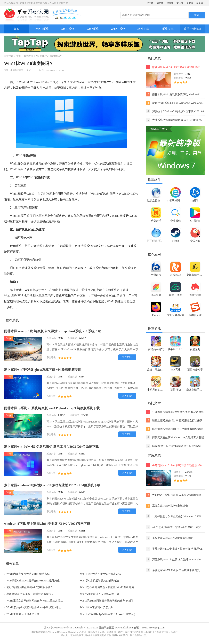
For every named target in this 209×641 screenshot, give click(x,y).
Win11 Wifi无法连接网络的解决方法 (100, 573)
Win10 (39, 82)
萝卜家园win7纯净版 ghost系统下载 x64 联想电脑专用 (42, 369)
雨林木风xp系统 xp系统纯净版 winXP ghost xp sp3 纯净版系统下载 (52, 408)
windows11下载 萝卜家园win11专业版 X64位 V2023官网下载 (47, 523)
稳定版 (160, 3)
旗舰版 (170, 3)
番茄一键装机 (193, 27)
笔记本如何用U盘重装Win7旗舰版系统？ (29, 587)
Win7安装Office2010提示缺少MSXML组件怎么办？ (35, 580)
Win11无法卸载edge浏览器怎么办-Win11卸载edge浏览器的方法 (116, 614)
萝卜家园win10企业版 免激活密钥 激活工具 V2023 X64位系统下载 (51, 446)
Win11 (23, 82)
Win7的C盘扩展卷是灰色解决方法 (99, 580)
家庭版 (199, 3)
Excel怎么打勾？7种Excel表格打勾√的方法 (173, 446)
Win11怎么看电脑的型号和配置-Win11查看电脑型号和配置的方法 (117, 587)
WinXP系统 (118, 29)
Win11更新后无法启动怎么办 (22, 614)
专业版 (180, 3)
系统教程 (28, 56)
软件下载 (143, 29)
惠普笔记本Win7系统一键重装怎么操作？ (30, 594)
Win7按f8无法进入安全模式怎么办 (99, 594)
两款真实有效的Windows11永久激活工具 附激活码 (175, 437)
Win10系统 (67, 29)
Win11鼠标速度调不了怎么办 (96, 607)
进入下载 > (127, 357)
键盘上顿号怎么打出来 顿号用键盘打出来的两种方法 (174, 420)
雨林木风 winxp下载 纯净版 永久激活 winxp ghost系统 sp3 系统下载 (52, 331)
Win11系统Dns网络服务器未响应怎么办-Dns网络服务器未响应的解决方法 (122, 600)
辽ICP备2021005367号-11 (58, 627)
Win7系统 (93, 29)
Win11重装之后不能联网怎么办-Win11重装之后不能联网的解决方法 (45, 600)
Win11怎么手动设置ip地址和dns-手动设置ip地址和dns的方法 (40, 607)
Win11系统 (42, 29)
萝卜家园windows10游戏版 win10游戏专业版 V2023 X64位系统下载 (52, 485)
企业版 (189, 3)
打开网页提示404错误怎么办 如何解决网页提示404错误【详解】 (175, 412)
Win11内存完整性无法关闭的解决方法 (28, 573)
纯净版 (150, 3)
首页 (17, 29)
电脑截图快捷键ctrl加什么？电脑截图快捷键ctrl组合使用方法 (174, 429)
